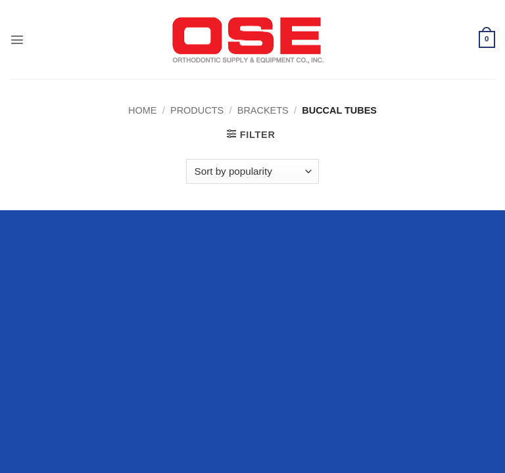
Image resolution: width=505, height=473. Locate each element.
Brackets (263, 110)
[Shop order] (252, 171)
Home (142, 110)
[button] (17, 39)
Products (197, 110)
